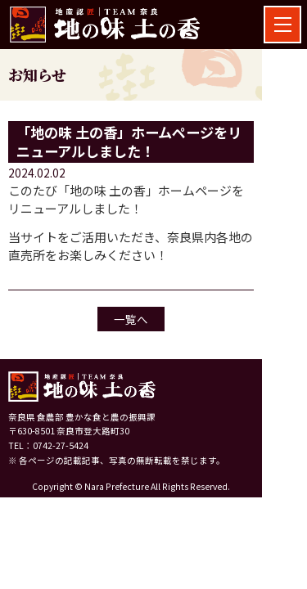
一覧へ (131, 319)
